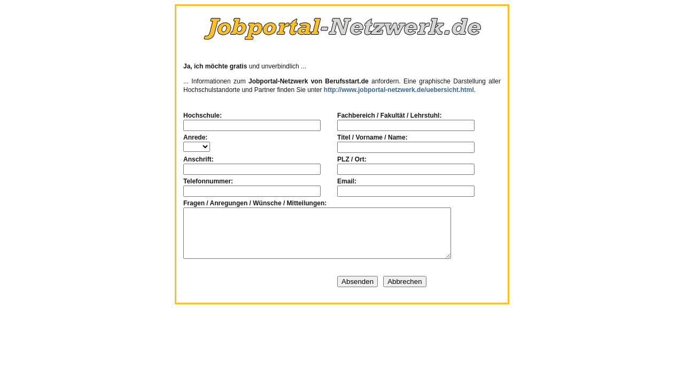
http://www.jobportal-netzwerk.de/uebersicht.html (399, 90)
